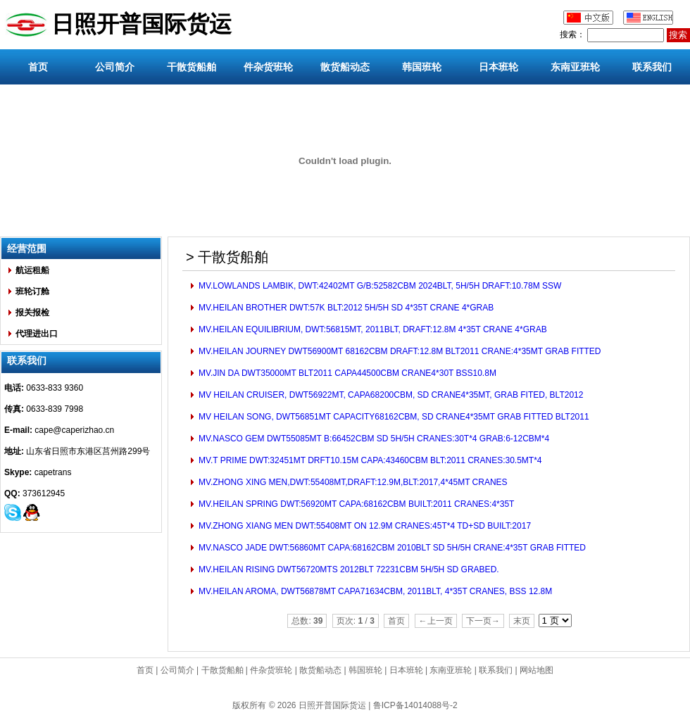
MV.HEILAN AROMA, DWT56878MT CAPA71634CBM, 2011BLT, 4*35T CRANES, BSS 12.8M (374, 591)
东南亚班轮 (575, 67)
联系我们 (652, 67)
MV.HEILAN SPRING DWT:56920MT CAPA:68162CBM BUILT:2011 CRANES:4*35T (355, 504)
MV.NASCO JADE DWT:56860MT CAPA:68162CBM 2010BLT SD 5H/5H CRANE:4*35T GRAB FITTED (391, 548)
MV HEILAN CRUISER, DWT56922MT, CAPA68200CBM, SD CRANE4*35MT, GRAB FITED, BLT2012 (390, 395)
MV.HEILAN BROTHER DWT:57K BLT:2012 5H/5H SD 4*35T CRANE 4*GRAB (345, 308)
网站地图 (536, 670)
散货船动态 (345, 67)
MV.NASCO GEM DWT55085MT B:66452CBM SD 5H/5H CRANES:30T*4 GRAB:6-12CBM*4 (373, 438)
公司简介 (114, 67)
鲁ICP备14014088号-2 (415, 705)
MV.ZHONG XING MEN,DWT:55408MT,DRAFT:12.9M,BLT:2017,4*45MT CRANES (352, 482)
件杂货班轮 (268, 67)
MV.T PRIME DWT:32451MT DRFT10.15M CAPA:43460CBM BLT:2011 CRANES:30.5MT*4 (369, 460)
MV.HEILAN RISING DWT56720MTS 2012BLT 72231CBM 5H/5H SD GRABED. (347, 569)
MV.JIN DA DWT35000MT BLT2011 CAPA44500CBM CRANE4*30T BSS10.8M (346, 373)
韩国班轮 (421, 67)
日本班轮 (498, 67)
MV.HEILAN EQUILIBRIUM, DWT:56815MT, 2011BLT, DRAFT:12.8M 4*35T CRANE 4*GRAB (371, 329)
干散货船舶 (191, 67)
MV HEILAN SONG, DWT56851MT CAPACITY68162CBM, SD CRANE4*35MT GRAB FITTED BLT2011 (392, 417)
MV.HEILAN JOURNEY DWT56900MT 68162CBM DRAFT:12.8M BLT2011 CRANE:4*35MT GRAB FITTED (398, 351)
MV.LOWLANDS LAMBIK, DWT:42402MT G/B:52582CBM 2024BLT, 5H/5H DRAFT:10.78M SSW (379, 286)
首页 (38, 67)
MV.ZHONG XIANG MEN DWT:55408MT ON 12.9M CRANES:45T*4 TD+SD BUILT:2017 (363, 526)
